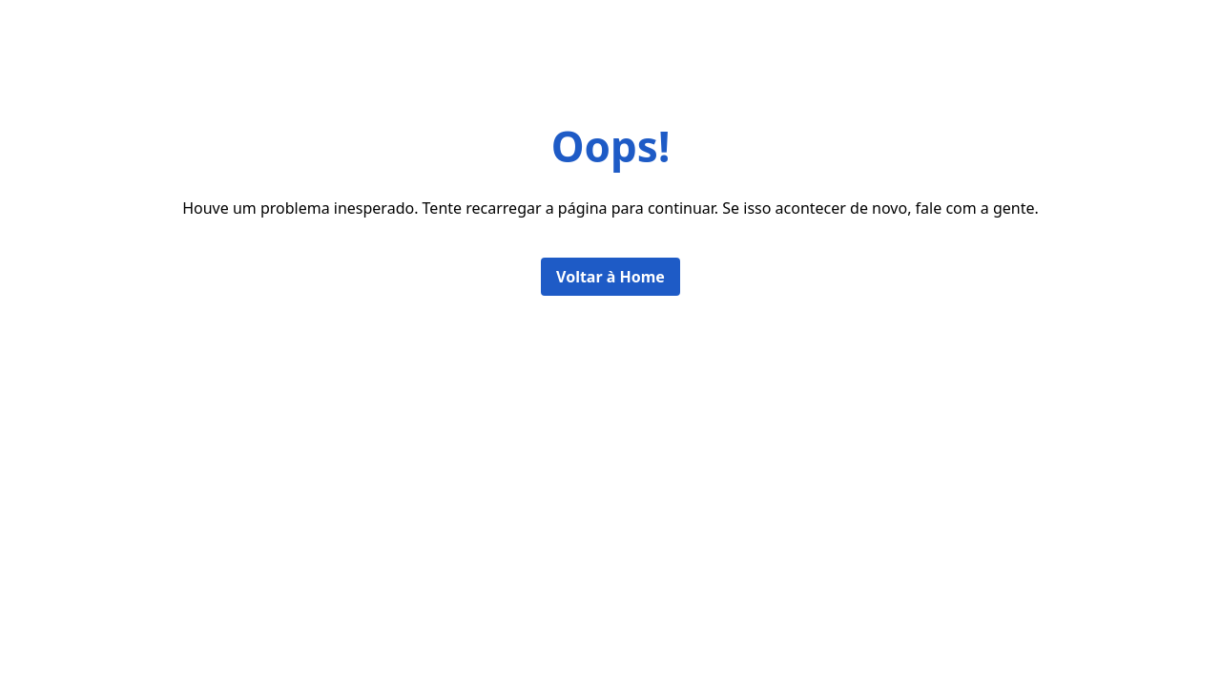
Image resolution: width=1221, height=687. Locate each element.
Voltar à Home (610, 276)
